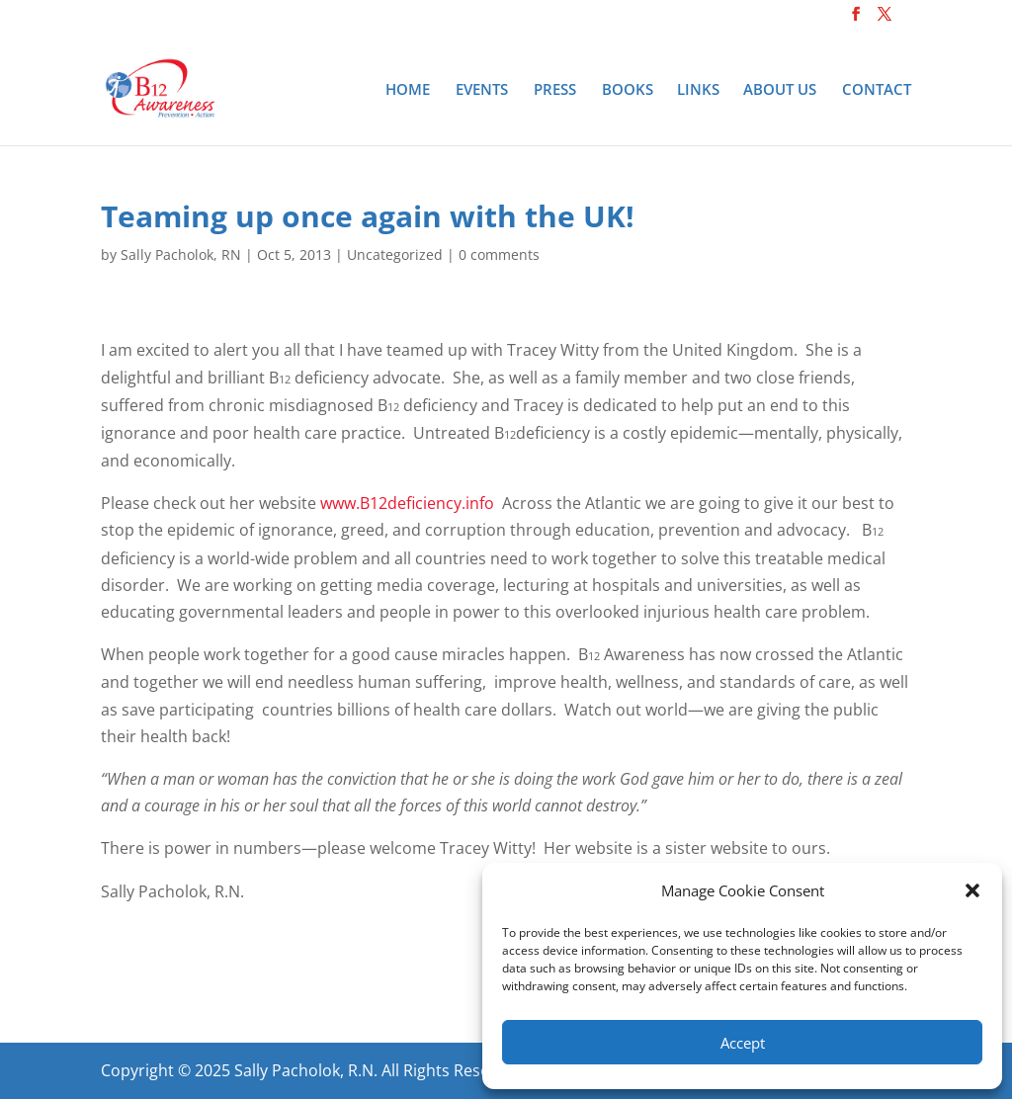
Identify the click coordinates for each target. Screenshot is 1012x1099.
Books (627, 90)
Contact (876, 90)
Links (698, 90)
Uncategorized (395, 254)
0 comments (499, 254)
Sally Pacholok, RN (181, 254)
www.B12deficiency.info (407, 503)
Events (482, 90)
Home (407, 90)
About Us (779, 90)
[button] (972, 890)
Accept (742, 1043)
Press (555, 90)
